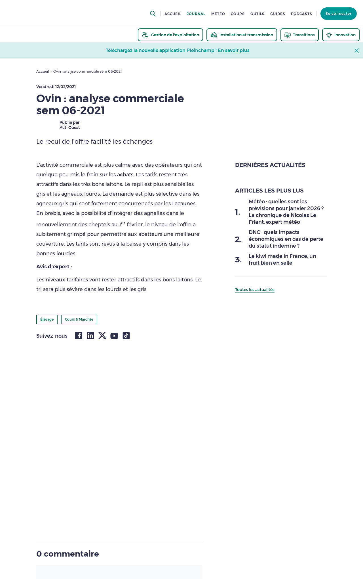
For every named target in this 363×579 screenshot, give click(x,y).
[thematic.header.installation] (241, 34)
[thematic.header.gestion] (170, 34)
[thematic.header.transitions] (299, 34)
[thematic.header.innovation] (341, 34)
